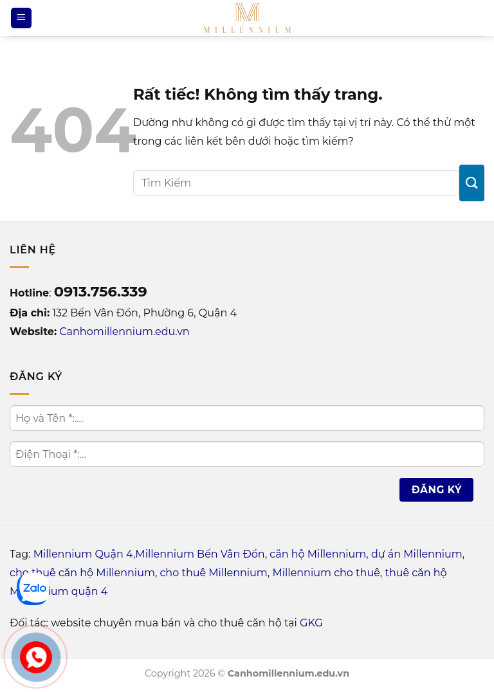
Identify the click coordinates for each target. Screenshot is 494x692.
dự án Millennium (416, 554)
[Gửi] (471, 183)
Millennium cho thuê (326, 573)
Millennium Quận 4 (83, 554)
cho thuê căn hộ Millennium (82, 573)
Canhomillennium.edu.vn (124, 331)
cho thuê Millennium (213, 573)
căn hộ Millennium (318, 554)
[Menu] (21, 18)
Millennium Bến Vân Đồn (199, 554)
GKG (311, 623)
